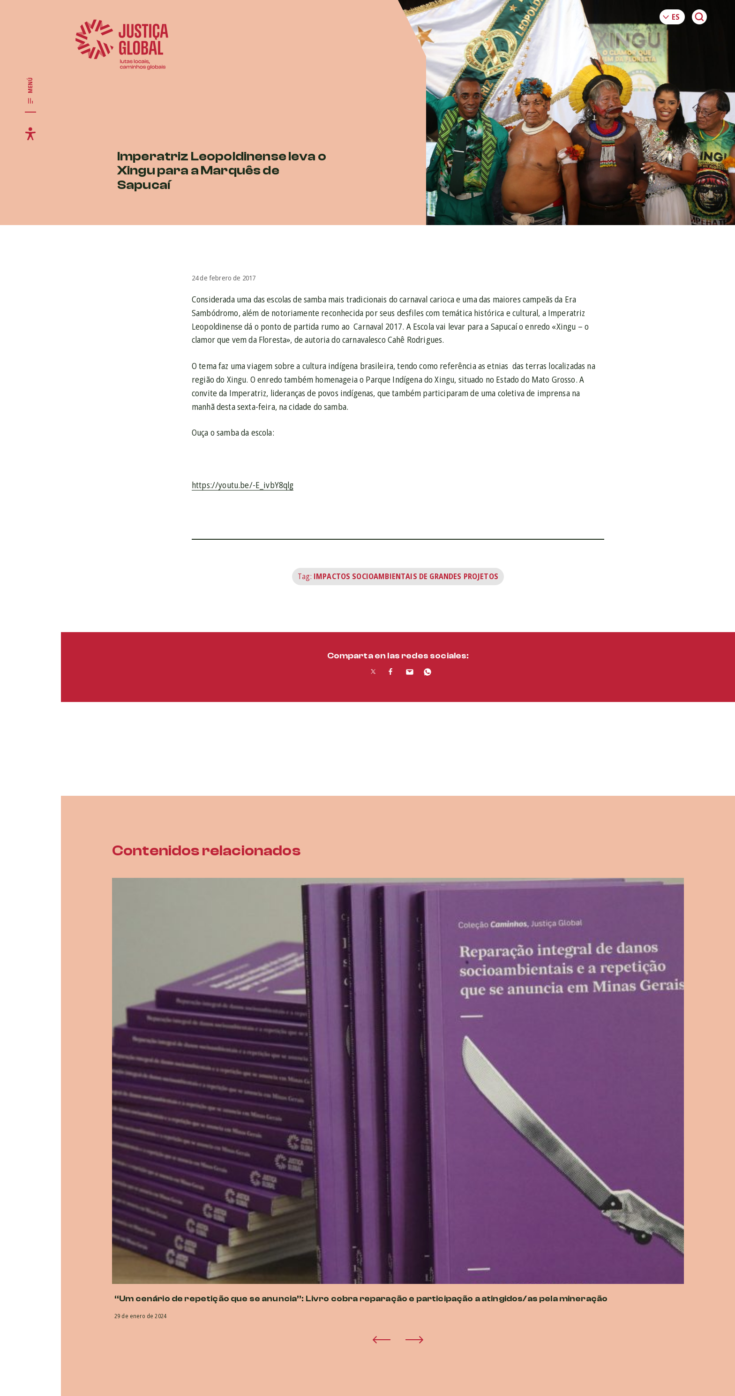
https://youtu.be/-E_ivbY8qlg (242, 484)
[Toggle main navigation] (30, 91)
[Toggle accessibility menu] (30, 133)
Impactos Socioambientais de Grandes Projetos (406, 576)
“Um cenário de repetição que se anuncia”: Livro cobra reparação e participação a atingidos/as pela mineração (361, 1299)
